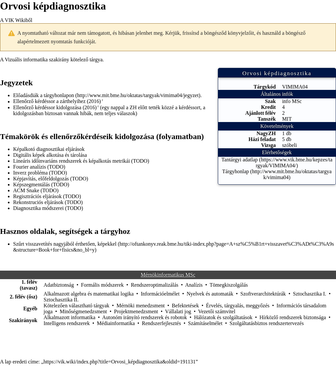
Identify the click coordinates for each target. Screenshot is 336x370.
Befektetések (185, 305)
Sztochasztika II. (61, 299)
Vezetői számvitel (216, 311)
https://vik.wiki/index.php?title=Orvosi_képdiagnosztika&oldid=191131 (119, 361)
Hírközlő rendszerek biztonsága (293, 317)
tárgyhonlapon (59, 95)
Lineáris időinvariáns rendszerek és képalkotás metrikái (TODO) (81, 161)
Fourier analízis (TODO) (39, 167)
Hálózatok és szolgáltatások (223, 317)
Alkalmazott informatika (69, 317)
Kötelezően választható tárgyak (77, 305)
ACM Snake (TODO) (35, 190)
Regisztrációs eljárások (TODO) (47, 196)
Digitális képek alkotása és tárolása (50, 155)
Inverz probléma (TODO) (40, 172)
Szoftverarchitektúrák (263, 294)
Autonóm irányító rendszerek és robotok (144, 317)
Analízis (193, 285)
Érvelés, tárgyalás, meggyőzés (237, 305)
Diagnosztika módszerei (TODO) (48, 208)
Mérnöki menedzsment (140, 305)
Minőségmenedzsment (83, 311)
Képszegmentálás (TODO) (41, 184)
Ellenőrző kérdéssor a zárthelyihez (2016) (57, 101)
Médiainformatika (116, 323)
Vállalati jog (178, 311)
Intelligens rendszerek (67, 323)
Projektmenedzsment (136, 311)
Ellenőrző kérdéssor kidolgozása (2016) (55, 107)
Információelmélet (160, 294)
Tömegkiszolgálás (229, 285)
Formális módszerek (102, 285)
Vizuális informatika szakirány (37, 59)
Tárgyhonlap (235, 171)
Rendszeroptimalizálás (154, 285)
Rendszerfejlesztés (161, 323)
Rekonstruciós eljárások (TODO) (48, 202)
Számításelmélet (205, 323)
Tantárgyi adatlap (239, 159)
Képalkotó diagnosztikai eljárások (49, 149)
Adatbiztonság (59, 285)
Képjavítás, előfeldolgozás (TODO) (50, 178)
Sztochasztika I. (309, 294)
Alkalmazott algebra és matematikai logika (89, 294)
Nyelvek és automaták (210, 294)
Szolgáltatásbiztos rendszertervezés (266, 323)
